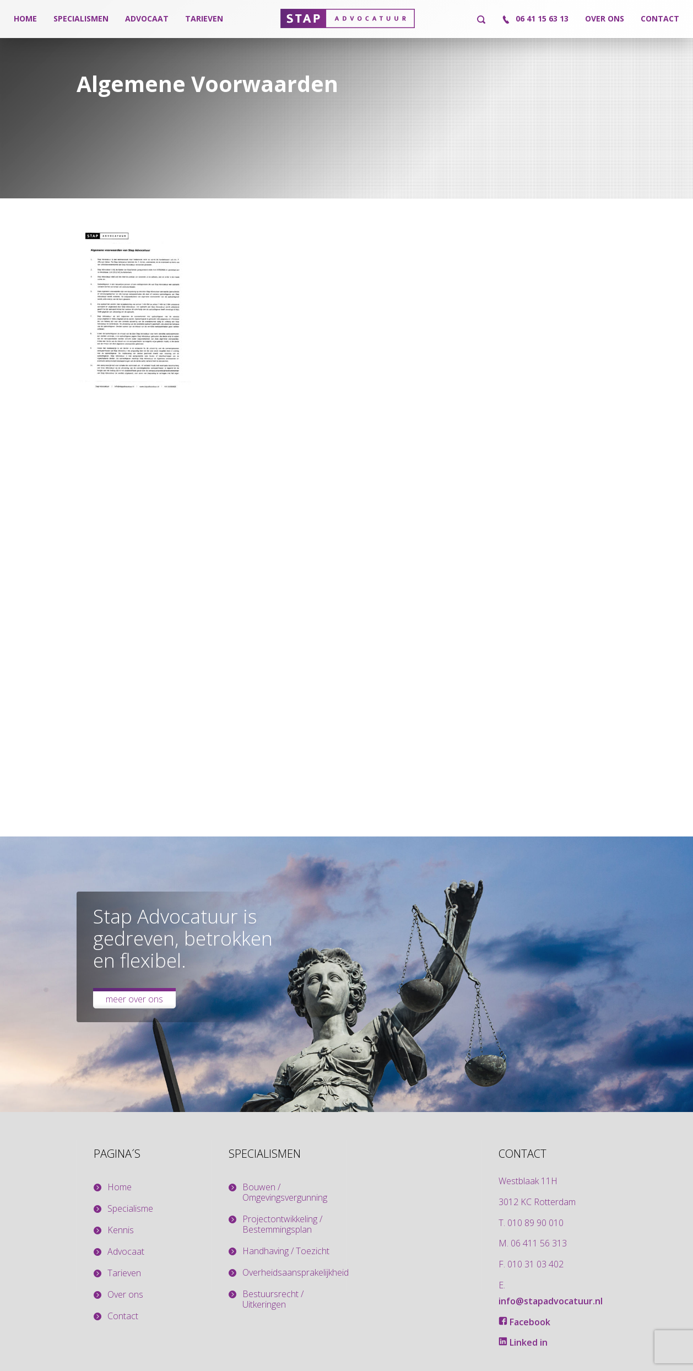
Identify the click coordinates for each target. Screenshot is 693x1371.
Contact (660, 18)
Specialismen (81, 18)
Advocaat (147, 18)
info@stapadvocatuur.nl (551, 1301)
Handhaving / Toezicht (285, 1251)
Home (25, 18)
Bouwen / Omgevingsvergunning (284, 1192)
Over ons (604, 18)
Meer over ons (134, 999)
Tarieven (204, 18)
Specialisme (130, 1208)
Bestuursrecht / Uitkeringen (273, 1299)
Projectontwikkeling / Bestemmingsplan (282, 1224)
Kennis (120, 1230)
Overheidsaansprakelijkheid (291, 1272)
